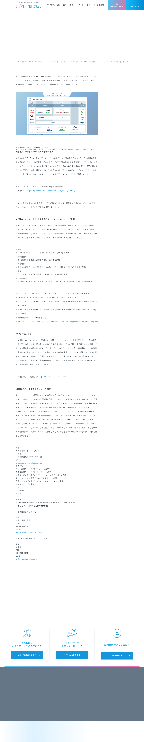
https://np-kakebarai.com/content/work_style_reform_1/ (51, 191)
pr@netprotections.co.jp (26, 559)
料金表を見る (117, 655)
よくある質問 (99, 5)
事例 (88, 5)
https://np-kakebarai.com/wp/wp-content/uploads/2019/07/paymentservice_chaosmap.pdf (55, 149)
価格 (65, 5)
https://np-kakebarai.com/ (55, 377)
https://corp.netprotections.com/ (30, 463)
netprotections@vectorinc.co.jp (30, 532)
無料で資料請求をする (27, 655)
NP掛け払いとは (53, 5)
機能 (71, 5)
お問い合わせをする (72, 655)
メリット (80, 5)
